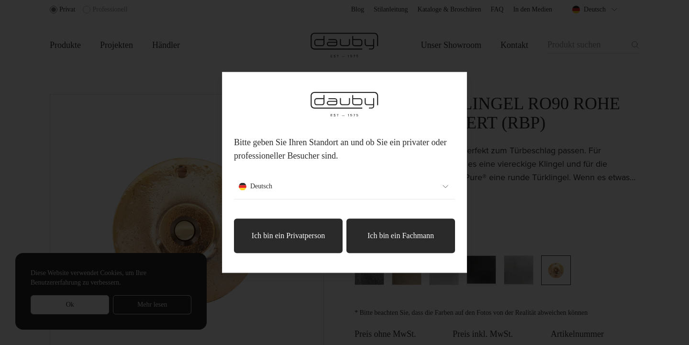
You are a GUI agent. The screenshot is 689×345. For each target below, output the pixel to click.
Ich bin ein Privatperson (288, 236)
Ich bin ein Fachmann (400, 236)
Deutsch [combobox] (344, 187)
